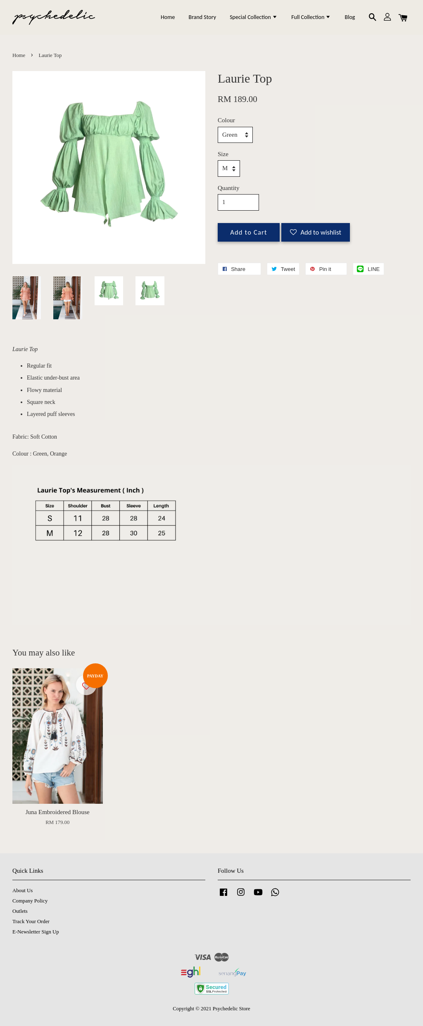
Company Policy (30, 901)
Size (223, 154)
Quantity (229, 188)
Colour (226, 120)
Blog (350, 17)
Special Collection (254, 17)
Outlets (20, 911)
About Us (22, 890)
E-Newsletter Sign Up (35, 932)
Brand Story (202, 17)
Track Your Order (31, 921)
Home (168, 17)
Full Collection (311, 17)
